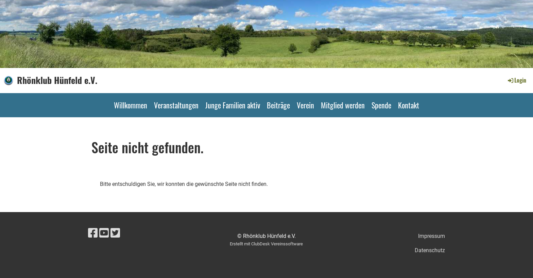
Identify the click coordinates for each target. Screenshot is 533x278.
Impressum (431, 236)
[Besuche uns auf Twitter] (115, 233)
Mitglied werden (343, 105)
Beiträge (278, 105)
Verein (305, 105)
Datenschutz (430, 250)
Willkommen (130, 105)
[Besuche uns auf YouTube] (104, 233)
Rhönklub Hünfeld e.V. (57, 80)
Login (516, 80)
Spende (381, 105)
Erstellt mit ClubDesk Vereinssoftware (266, 243)
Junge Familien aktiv (232, 105)
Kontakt (408, 105)
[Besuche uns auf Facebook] (93, 233)
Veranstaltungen (176, 105)
